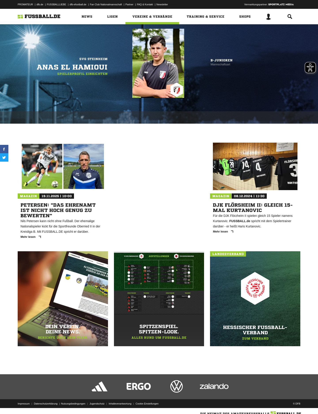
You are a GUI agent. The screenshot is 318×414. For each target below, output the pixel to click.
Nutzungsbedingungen (73, 403)
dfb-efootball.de (78, 4)
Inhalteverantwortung (120, 403)
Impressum (24, 403)
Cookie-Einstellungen (147, 403)
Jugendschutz (96, 403)
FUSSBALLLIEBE (56, 4)
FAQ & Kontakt (145, 4)
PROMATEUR (25, 4)
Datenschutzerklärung (45, 403)
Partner (129, 4)
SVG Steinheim (93, 58)
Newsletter (162, 4)
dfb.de (39, 4)
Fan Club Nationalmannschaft (106, 4)
